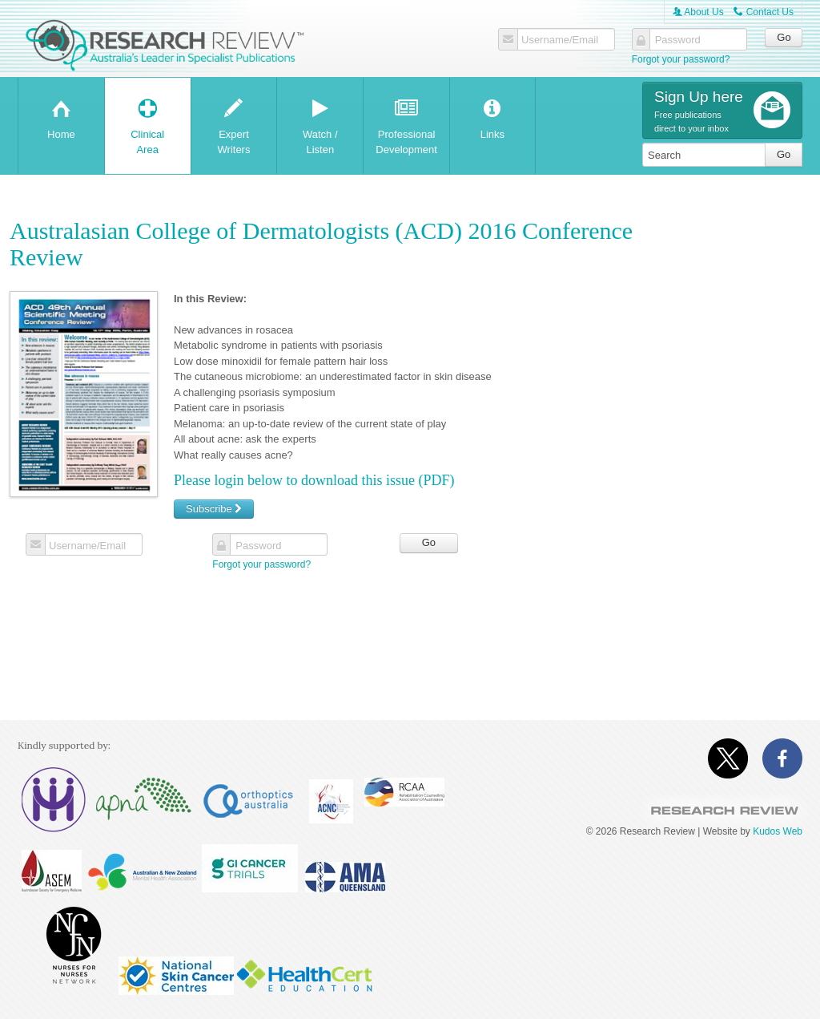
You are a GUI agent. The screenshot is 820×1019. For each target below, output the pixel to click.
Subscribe (214, 509)
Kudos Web (777, 831)
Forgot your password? (681, 59)
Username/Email (559, 40)
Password (678, 40)
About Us (698, 12)
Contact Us (764, 12)
